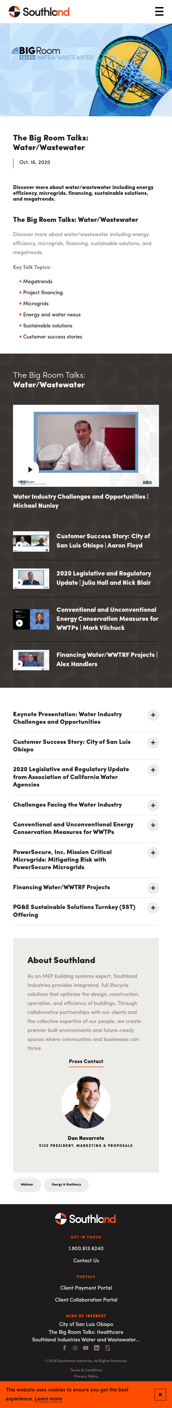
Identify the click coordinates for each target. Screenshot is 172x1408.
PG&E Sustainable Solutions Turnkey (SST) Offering (74, 911)
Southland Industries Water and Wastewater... (86, 1340)
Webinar (27, 1184)
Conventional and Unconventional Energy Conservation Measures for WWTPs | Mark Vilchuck (107, 619)
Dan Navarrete (86, 1138)
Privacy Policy (86, 1376)
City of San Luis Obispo (86, 1324)
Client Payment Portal (86, 1288)
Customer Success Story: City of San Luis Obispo (72, 746)
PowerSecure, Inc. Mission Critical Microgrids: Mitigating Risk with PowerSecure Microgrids (62, 860)
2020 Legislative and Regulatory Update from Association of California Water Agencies (71, 777)
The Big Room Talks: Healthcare (86, 1332)
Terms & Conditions (86, 1370)
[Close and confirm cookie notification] (160, 1394)
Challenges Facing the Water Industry (67, 805)
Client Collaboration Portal (86, 1300)
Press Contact (86, 1062)
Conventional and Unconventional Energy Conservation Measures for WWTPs (73, 828)
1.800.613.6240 (86, 1249)
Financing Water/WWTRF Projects (61, 888)
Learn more (48, 1399)
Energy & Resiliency (66, 1184)
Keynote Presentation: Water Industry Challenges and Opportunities (67, 718)
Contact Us (86, 1261)
